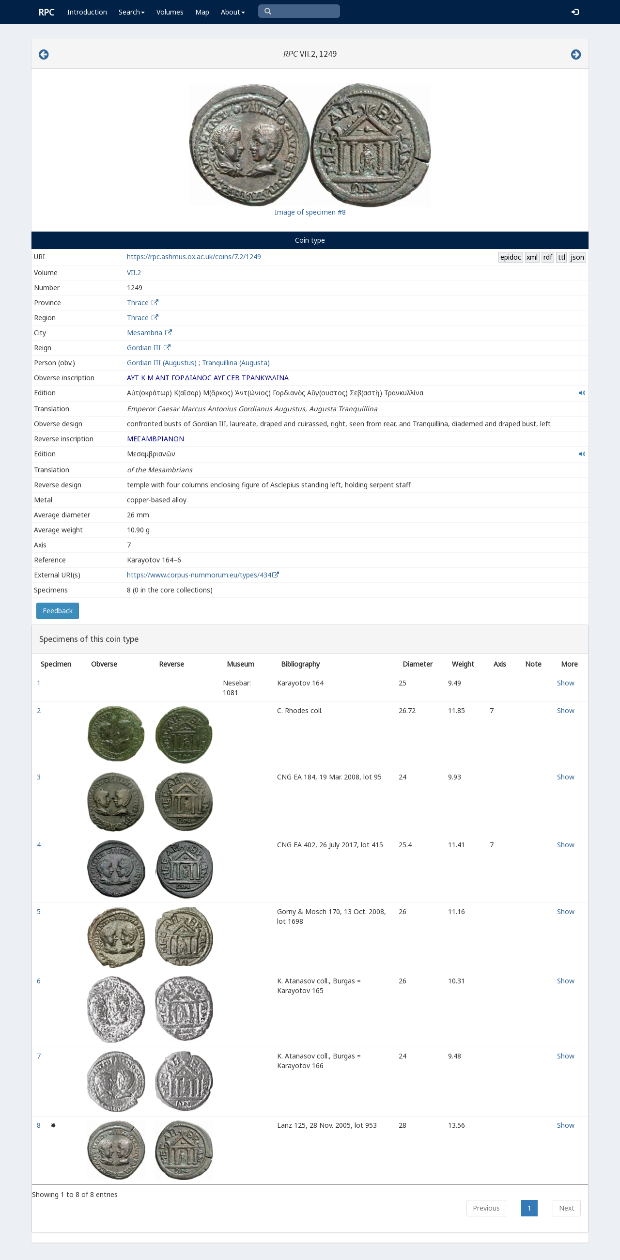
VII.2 (134, 272)
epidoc (510, 257)
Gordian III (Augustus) (162, 362)
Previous (486, 1208)
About (233, 11)
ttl (561, 257)
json (577, 257)
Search (132, 11)
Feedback (58, 610)
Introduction (87, 11)
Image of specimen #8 (310, 212)
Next (566, 1208)
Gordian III (144, 347)
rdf (547, 257)
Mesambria (144, 332)
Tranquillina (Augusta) (236, 362)
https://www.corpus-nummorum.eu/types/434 (199, 574)
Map (202, 11)
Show (565, 682)
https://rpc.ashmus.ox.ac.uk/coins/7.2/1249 (194, 256)
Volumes (170, 11)
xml (532, 257)
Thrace (138, 302)
